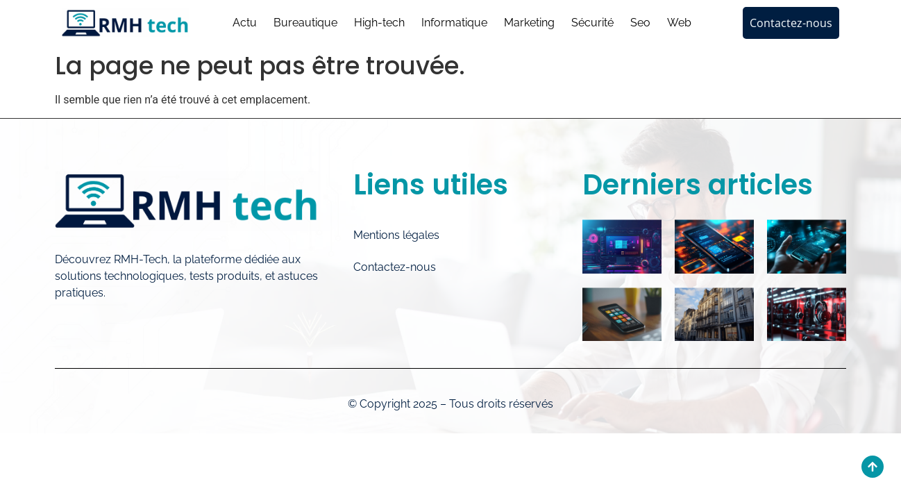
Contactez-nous (394, 267)
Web (679, 22)
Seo (640, 22)
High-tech (379, 22)
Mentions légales (396, 235)
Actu (245, 22)
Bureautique (305, 22)
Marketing (529, 22)
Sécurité (592, 22)
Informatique (454, 22)
